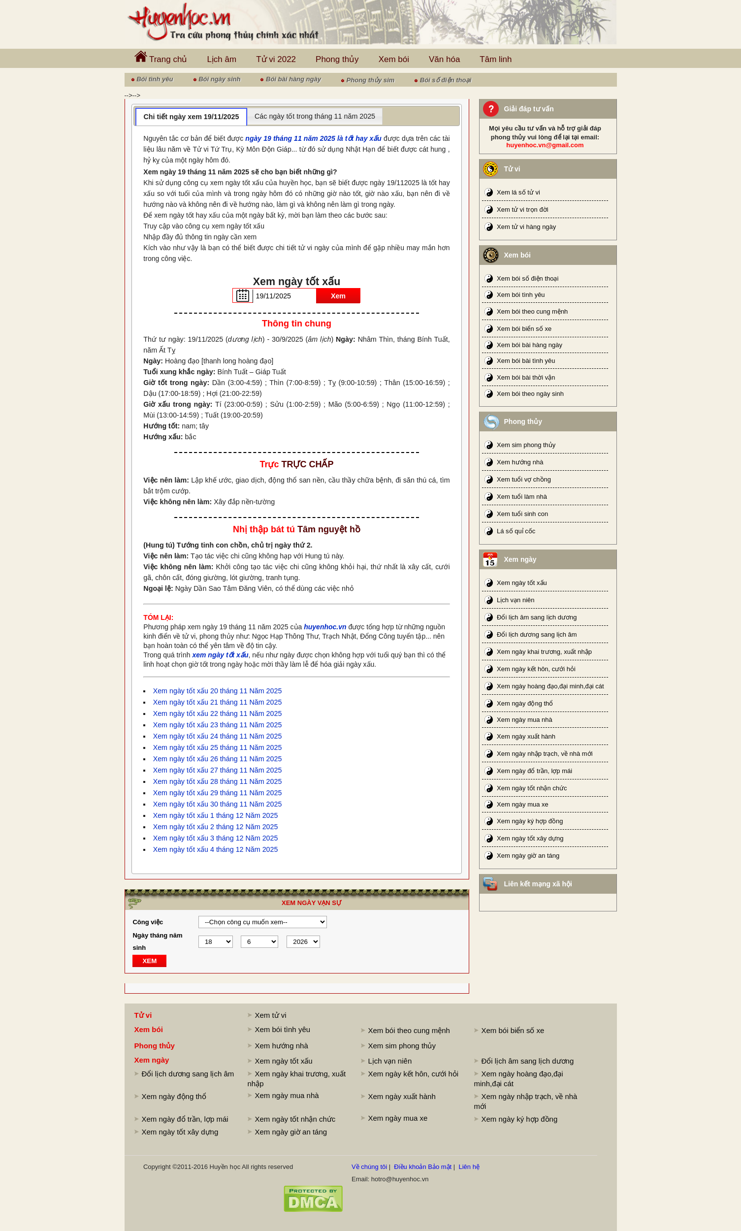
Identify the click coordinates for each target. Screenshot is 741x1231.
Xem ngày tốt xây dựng (530, 838)
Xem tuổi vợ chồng (524, 479)
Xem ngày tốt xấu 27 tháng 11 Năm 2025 (217, 770)
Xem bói (394, 59)
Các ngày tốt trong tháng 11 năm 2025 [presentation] (315, 116)
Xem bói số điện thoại (527, 278)
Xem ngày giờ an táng (528, 855)
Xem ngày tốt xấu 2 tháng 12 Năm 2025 (215, 827)
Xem (338, 296)
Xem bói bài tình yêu (526, 360)
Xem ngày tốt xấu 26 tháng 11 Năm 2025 (217, 759)
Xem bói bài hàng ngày (529, 345)
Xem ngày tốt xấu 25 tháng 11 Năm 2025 (217, 747)
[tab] (191, 117)
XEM (149, 961)
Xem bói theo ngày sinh (530, 393)
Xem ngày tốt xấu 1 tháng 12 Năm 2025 (215, 815)
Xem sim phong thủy (526, 445)
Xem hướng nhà (520, 462)
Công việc (147, 922)
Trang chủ (161, 57)
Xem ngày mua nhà (524, 719)
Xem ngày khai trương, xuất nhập (544, 651)
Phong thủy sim (371, 80)
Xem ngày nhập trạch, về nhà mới (544, 753)
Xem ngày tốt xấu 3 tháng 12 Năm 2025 (215, 838)
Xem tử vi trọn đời (522, 209)
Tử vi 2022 (276, 59)
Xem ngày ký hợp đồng (530, 821)
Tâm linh (496, 59)
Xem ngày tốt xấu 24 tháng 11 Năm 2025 (217, 736)
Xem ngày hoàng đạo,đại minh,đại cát (550, 686)
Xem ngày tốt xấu (522, 582)
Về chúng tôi (369, 1166)
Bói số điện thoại (445, 80)
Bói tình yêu (154, 79)
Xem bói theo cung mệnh (532, 311)
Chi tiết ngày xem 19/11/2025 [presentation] (191, 117)
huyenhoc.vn (325, 627)
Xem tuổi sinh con (522, 514)
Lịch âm (221, 59)
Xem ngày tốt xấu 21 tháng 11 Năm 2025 (217, 702)
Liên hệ (468, 1166)
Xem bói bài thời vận (526, 377)
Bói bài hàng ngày (293, 79)
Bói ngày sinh (219, 79)
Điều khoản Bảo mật (422, 1166)
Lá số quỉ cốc (516, 531)
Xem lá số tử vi (518, 192)
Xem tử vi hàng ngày (526, 226)
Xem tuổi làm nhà (522, 496)
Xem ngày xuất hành (526, 736)
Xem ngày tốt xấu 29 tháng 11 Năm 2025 (217, 793)
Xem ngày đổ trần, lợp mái (534, 771)
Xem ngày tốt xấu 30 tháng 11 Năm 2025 (217, 804)
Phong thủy (337, 59)
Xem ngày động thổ (525, 703)
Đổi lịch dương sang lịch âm (537, 634)
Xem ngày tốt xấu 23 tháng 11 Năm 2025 (217, 725)
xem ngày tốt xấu (220, 655)
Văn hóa (444, 59)
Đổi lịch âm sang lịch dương (537, 617)
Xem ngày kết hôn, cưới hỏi (536, 669)
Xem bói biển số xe (524, 328)
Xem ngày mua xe (522, 804)
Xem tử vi (271, 1015)
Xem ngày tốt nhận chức (532, 788)
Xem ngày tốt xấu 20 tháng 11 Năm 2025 (217, 691)
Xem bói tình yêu (521, 294)
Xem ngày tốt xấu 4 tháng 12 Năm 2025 (215, 849)
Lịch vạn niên (516, 600)
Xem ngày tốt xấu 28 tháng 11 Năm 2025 (217, 781)
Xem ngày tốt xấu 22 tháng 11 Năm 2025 (217, 713)
